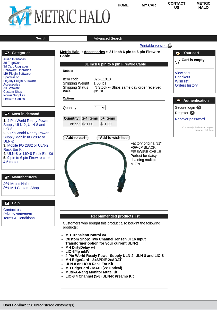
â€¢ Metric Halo (16, 184)
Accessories (11, 84)
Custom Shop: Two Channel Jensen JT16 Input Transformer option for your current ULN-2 (105, 241)
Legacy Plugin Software (19, 81)
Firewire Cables (14, 99)
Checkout (182, 77)
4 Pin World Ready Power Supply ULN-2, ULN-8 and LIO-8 (26, 125)
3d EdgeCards (13, 63)
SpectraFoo (11, 77)
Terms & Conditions (18, 218)
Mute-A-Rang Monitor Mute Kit (91, 272)
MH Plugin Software (17, 74)
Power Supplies (14, 95)
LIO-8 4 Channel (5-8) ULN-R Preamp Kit (99, 276)
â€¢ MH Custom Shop (21, 188)
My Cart (150, 5)
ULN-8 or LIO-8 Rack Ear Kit (30, 154)
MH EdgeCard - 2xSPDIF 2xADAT (93, 260)
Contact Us (176, 5)
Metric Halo (204, 5)
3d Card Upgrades (16, 66)
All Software (11, 88)
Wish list (181, 81)
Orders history (186, 85)
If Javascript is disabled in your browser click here (198, 128)
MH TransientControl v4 (85, 235)
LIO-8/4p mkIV (77, 251)
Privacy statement (17, 214)
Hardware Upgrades (17, 70)
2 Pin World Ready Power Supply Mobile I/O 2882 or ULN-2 (26, 137)
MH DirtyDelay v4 (80, 247)
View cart (182, 73)
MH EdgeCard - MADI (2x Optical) (93, 268)
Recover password (190, 119)
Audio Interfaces (14, 59)
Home (123, 5)
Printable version (154, 46)
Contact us (12, 210)
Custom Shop (12, 92)
